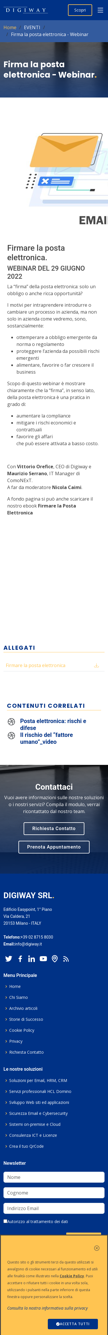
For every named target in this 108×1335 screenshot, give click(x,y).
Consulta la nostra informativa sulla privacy (47, 1308)
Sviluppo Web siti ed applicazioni (39, 1102)
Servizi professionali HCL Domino (40, 1091)
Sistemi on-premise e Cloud (34, 1124)
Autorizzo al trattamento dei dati (35, 1221)
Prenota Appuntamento (54, 847)
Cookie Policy (21, 1030)
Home (9, 27)
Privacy (15, 1041)
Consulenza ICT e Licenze (33, 1135)
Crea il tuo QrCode (26, 1146)
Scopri (80, 10)
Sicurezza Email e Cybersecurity (38, 1113)
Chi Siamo (18, 997)
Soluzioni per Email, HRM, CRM (38, 1081)
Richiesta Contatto (54, 828)
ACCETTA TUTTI (73, 1323)
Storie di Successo (26, 1019)
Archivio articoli (23, 1008)
